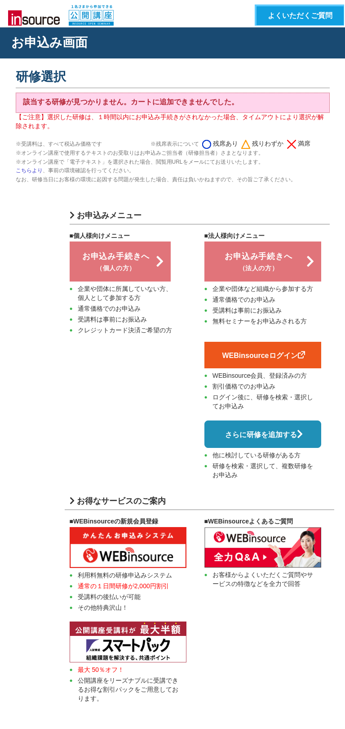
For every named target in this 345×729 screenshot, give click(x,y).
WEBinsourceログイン (263, 355)
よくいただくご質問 (300, 15)
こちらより (29, 170)
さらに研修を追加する (264, 434)
